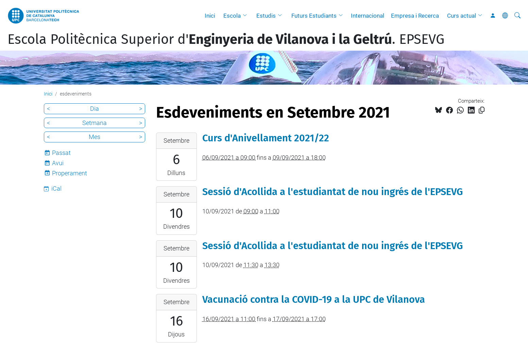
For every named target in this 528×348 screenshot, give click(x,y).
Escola (232, 15)
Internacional (367, 15)
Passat (61, 152)
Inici (210, 15)
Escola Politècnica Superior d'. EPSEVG (225, 39)
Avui (58, 163)
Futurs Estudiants (314, 15)
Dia (94, 108)
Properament (69, 173)
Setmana (94, 122)
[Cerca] (517, 16)
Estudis (266, 15)
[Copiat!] (481, 110)
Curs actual (461, 15)
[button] (246, 16)
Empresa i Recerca (415, 15)
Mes (94, 136)
